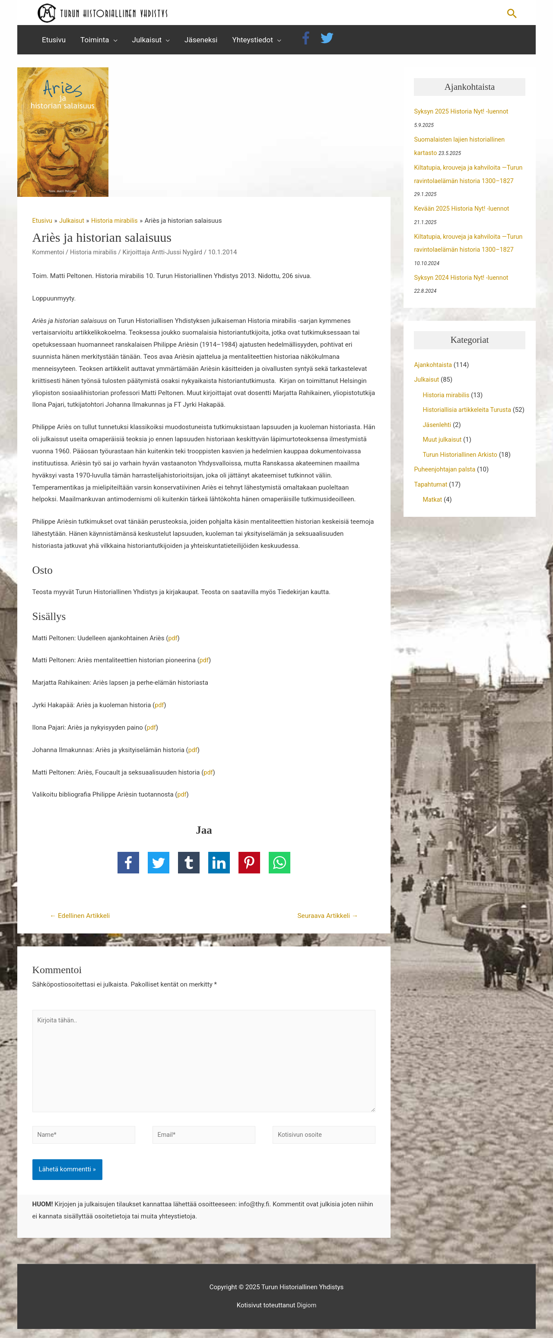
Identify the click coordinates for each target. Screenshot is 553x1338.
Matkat (433, 510)
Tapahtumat (431, 495)
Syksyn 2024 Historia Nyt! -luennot (463, 278)
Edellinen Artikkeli (81, 918)
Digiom (306, 1314)
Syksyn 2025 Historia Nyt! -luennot (463, 114)
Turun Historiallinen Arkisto (462, 466)
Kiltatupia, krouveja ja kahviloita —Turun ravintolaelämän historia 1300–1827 (467, 182)
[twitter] (329, 41)
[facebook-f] (308, 41)
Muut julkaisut (443, 451)
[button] (511, 14)
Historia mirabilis (95, 255)
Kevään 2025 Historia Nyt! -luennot (463, 210)
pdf (173, 641)
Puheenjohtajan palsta (446, 480)
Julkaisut (427, 379)
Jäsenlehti (437, 436)
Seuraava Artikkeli (326, 918)
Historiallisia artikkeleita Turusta (469, 409)
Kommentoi (49, 255)
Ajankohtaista (434, 365)
